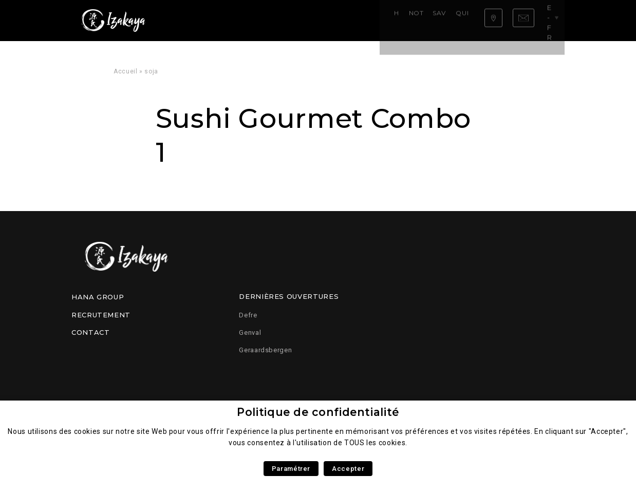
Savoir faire (287, 20)
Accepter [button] (348, 468)
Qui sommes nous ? (355, 20)
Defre (248, 315)
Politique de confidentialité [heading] (318, 412)
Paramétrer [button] (291, 468)
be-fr (547, 20)
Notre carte (230, 20)
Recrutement (100, 315)
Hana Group (97, 297)
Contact (90, 332)
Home (187, 20)
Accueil (125, 71)
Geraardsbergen (265, 350)
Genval (250, 332)
